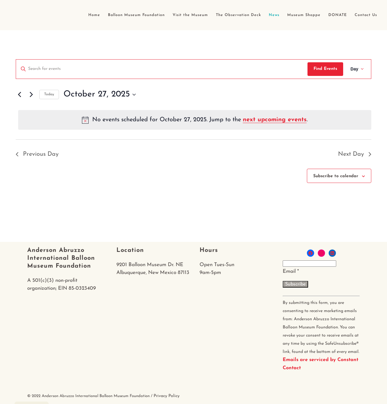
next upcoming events (275, 120)
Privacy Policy (167, 396)
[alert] (194, 119)
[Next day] (31, 94)
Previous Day (37, 154)
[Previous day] (19, 94)
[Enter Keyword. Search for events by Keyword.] (161, 69)
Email (291, 271)
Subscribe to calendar (335, 176)
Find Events (325, 69)
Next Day (354, 154)
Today (49, 94)
